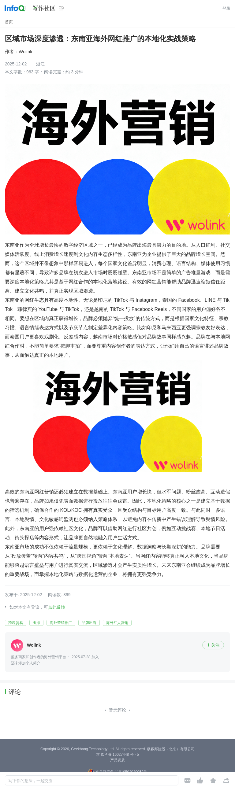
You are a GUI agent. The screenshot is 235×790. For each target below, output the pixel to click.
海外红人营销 (117, 623)
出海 (36, 623)
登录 (226, 8)
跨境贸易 (15, 623)
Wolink (25, 51)
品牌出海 (89, 623)
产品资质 (117, 760)
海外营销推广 (61, 623)
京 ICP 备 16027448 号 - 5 (117, 754)
